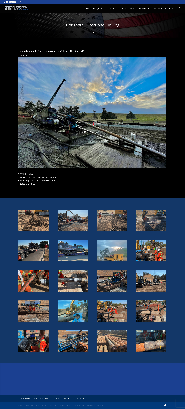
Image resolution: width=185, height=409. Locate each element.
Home (86, 8)
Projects (98, 8)
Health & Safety (139, 8)
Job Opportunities (64, 398)
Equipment (24, 398)
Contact (170, 8)
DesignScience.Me (96, 406)
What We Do (116, 8)
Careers (157, 8)
